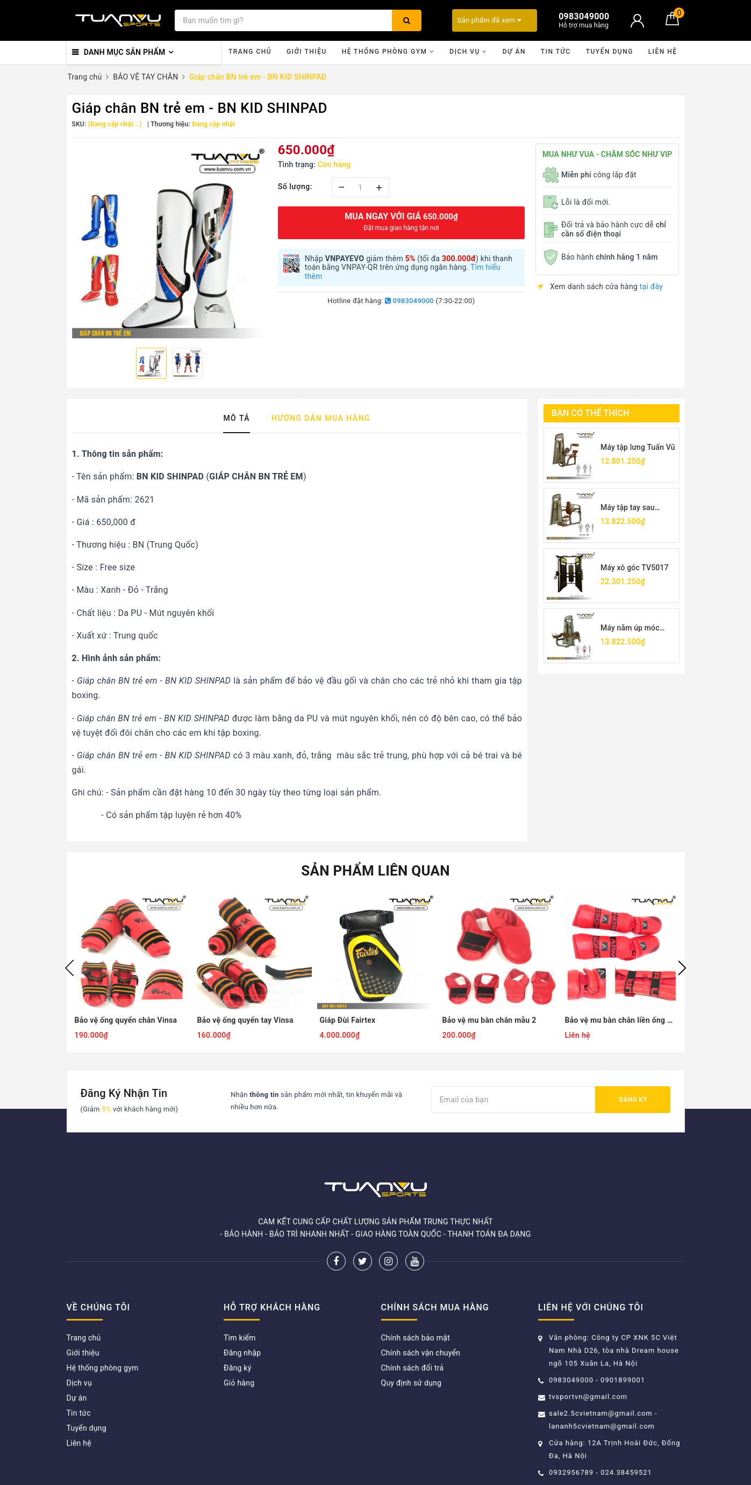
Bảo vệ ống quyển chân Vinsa (126, 1020)
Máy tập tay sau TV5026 (627, 508)
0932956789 (572, 1472)
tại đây (651, 286)
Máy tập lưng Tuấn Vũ (637, 447)
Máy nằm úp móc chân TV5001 (630, 628)
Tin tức (556, 51)
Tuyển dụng (609, 51)
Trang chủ (249, 51)
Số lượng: (295, 186)
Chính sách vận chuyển (421, 1352)
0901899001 (622, 1380)
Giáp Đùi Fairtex (348, 1020)
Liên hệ (662, 51)
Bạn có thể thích (591, 413)
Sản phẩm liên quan (375, 871)
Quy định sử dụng (411, 1383)
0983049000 (409, 301)
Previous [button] (69, 968)
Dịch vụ (468, 51)
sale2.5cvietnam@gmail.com (601, 1413)
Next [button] (682, 968)
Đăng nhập (242, 1352)
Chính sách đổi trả (412, 1368)
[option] (169, 242)
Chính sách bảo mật (415, 1337)
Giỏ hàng (239, 1383)
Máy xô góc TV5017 (634, 567)
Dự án (514, 51)
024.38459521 (626, 1472)
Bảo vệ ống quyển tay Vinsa (245, 1020)
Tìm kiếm (240, 1337)
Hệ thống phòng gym (388, 51)
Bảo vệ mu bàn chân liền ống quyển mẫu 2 (621, 1020)
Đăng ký (633, 1099)
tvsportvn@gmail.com (588, 1397)
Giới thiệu (307, 51)
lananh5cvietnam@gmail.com (602, 1426)
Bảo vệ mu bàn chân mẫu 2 (489, 1020)
